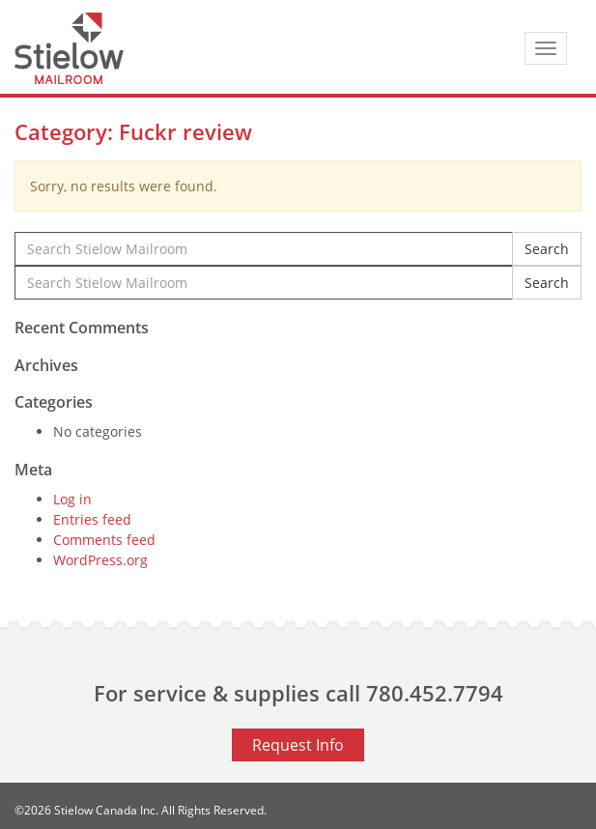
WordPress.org (100, 560)
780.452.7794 (434, 692)
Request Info (298, 745)
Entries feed (92, 519)
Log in (72, 499)
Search (547, 249)
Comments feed (104, 539)
